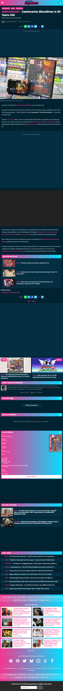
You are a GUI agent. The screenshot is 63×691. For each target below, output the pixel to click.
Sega (13, 8)
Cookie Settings (33, 600)
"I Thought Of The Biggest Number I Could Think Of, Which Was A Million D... (31, 563)
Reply (40, 392)
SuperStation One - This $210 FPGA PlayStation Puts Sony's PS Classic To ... (30, 567)
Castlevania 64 (32, 124)
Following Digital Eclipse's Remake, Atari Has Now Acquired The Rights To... (29, 578)
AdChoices (45, 668)
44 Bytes (39, 668)
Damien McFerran (11, 21)
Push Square (22, 674)
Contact (38, 597)
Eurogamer (18, 677)
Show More (31, 651)
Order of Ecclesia (24, 234)
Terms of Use (56, 597)
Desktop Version (44, 600)
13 (35, 301)
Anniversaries (5, 8)
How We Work (22, 597)
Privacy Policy (46, 597)
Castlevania (19, 8)
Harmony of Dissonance (45, 232)
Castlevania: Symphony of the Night (43, 122)
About (9, 597)
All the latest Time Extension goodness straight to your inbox (31, 684)
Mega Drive (4, 440)
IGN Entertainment (25, 668)
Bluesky (33, 392)
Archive (24, 600)
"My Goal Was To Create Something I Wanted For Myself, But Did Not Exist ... (29, 570)
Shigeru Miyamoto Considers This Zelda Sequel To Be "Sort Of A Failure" (28, 574)
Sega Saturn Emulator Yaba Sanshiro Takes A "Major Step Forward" (27, 588)
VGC (25, 677)
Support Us (31, 597)
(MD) (10, 292)
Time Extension (49, 387)
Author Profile (24, 392)
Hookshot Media (10, 668)
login (33, 421)
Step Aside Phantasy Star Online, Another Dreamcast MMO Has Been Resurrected (31, 581)
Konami (3, 444)
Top (4, 597)
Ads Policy (17, 600)
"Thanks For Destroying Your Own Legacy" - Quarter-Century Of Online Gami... (30, 560)
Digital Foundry (40, 674)
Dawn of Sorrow (11, 234)
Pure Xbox (31, 674)
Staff (14, 597)
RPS (46, 677)
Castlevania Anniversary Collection (13, 251)
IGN (58, 674)
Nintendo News (50, 674)
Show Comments (31, 405)
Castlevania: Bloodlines (23, 105)
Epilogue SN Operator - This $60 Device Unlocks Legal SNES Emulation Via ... (30, 585)
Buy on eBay (31, 476)
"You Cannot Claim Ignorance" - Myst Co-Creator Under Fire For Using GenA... (30, 556)
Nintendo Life (12, 674)
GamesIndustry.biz (33, 677)
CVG (42, 677)
